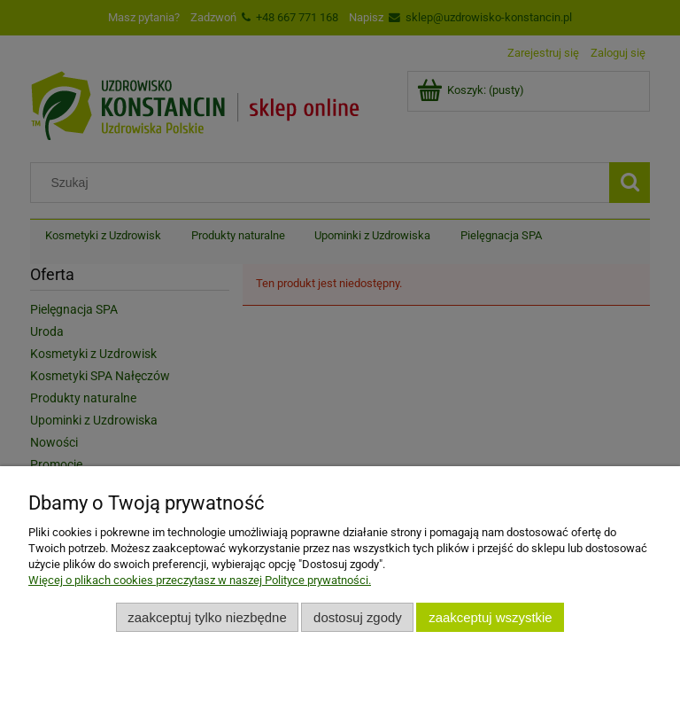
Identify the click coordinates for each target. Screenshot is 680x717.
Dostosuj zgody (357, 617)
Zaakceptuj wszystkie (490, 617)
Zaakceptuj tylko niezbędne (207, 617)
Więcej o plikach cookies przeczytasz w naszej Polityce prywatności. (199, 580)
